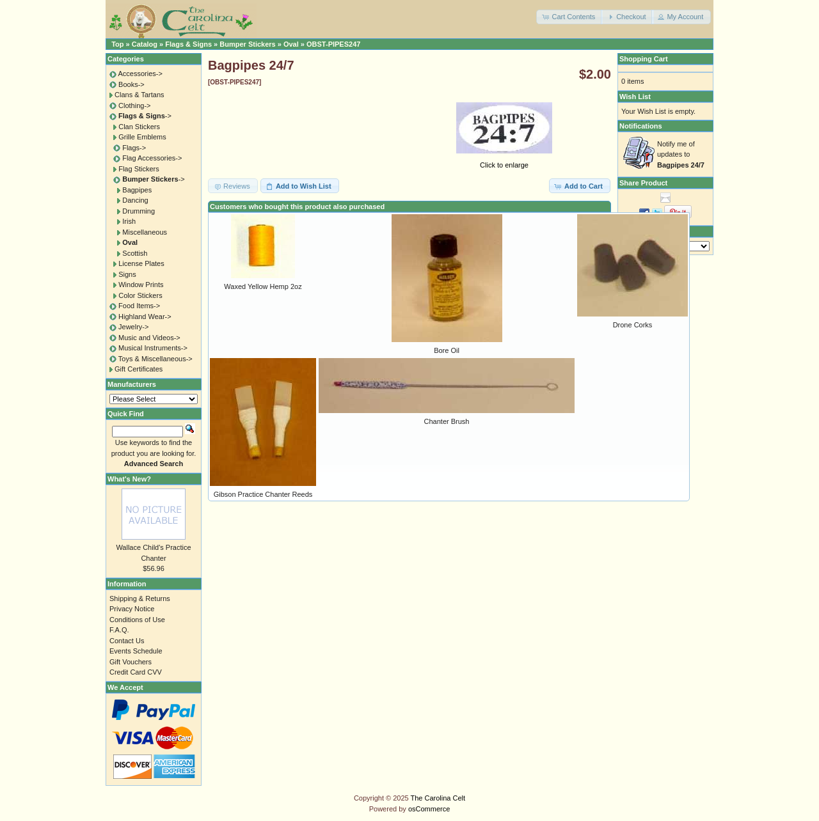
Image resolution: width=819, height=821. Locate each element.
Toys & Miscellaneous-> (155, 359)
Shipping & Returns (139, 598)
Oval (291, 44)
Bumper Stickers (247, 44)
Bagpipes (137, 190)
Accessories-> (140, 73)
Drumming (138, 211)
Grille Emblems (142, 137)
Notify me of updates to (680, 154)
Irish (129, 221)
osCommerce (429, 809)
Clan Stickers (139, 126)
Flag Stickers (138, 169)
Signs (127, 274)
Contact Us (126, 641)
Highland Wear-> (144, 316)
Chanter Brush (447, 421)
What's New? (129, 479)
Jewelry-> (133, 327)
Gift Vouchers (130, 662)
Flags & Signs (188, 44)
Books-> (131, 84)
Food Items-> (139, 305)
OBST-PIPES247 (333, 44)
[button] (569, 17)
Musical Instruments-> (152, 348)
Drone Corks (633, 325)
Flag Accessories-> (152, 158)
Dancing (135, 200)
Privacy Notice (131, 609)
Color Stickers (140, 295)
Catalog (144, 44)
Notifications (640, 126)
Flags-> (134, 148)
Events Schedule (136, 651)
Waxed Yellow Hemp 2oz (262, 286)
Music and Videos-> (149, 337)
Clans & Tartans (139, 94)
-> (144, 116)
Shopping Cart (643, 59)
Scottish (134, 253)
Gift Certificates (139, 369)
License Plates (141, 263)
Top (117, 44)
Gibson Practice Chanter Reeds (263, 494)
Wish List (635, 96)
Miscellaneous (144, 232)
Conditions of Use (137, 619)
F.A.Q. (119, 630)
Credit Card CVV (135, 672)
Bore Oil (446, 350)
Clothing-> (134, 105)
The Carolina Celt (438, 798)
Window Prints (140, 284)
